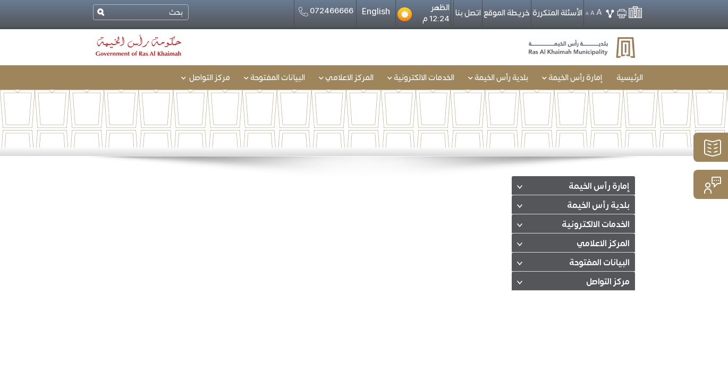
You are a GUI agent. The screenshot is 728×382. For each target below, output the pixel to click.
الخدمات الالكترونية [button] (420, 77)
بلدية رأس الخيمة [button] (498, 77)
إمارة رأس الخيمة (599, 186)
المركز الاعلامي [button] (346, 77)
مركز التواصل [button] (205, 77)
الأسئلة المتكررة (557, 12)
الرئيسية (629, 77)
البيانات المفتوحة (599, 263)
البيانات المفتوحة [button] (274, 77)
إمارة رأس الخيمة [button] (572, 77)
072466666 (325, 11)
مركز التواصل (608, 282)
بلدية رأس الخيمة (598, 206)
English (376, 11)
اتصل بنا (468, 12)
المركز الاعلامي (603, 244)
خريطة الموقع (507, 12)
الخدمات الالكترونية (596, 225)
